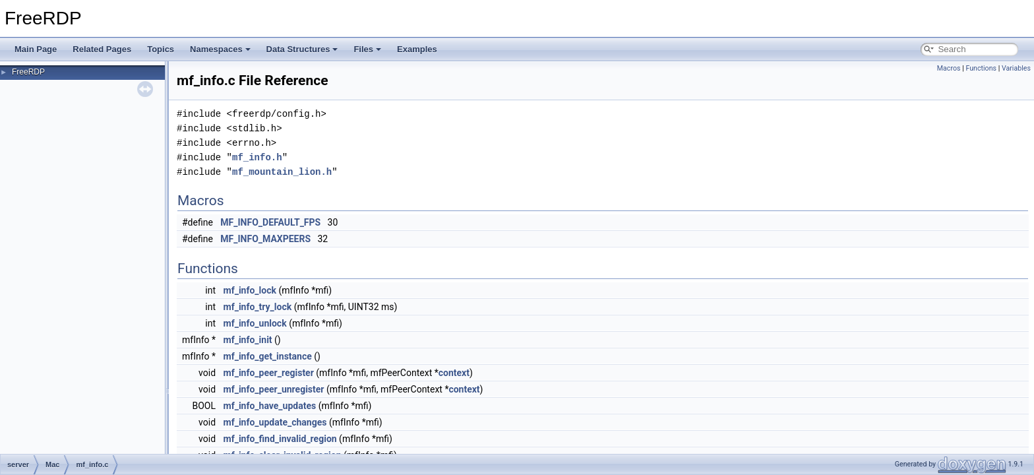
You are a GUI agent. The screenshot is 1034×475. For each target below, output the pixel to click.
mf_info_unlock (255, 323)
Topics (160, 49)
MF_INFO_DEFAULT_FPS (270, 222)
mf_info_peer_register (269, 372)
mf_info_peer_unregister (274, 389)
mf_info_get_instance (268, 356)
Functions (980, 68)
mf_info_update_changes (275, 422)
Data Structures (302, 49)
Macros (949, 68)
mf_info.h (257, 157)
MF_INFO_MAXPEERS (265, 239)
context (454, 372)
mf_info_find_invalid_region (280, 438)
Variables (1016, 68)
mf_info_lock (250, 290)
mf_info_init (248, 339)
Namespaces (220, 49)
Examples (417, 49)
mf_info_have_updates (270, 405)
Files (367, 49)
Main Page (36, 49)
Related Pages (102, 49)
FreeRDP (28, 72)
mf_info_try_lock (258, 306)
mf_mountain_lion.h (282, 172)
